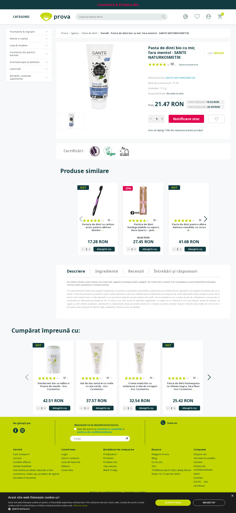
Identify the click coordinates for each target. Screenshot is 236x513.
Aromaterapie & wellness (24, 62)
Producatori (110, 454)
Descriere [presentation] (76, 271)
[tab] (78, 271)
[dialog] (118, 502)
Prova (64, 33)
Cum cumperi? (21, 454)
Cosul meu (67, 470)
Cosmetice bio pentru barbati (22, 54)
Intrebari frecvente (24, 477)
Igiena (74, 33)
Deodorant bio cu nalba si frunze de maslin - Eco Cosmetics (53, 386)
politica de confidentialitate (94, 432)
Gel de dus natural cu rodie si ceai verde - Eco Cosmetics (96, 386)
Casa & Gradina (18, 45)
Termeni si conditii (135, 492)
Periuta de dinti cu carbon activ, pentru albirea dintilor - (98, 227)
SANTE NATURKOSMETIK (180, 77)
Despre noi (200, 454)
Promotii (108, 458)
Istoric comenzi (70, 458)
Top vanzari (110, 466)
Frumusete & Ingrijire (22, 31)
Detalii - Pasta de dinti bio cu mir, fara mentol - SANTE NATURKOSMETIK (145, 33)
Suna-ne (172, 423)
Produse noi (110, 462)
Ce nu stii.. (157, 462)
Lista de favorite (70, 462)
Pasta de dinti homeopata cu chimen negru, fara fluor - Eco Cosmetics (183, 386)
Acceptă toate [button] (173, 502)
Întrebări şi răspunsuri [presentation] (175, 271)
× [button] (232, 496)
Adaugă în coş (104, 249)
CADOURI (15, 68)
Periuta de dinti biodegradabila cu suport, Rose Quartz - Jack (144, 227)
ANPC (197, 473)
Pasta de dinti (89, 33)
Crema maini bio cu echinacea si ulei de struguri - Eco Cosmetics (140, 386)
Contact (198, 462)
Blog (154, 458)
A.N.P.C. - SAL (201, 481)
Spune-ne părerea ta (188, 65)
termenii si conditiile (109, 429)
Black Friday (110, 470)
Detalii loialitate (22, 466)
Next (205, 219)
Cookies (198, 477)
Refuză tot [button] (209, 502)
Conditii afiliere (22, 462)
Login (64, 454)
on (150, 64)
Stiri (154, 466)
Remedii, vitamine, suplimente (20, 77)
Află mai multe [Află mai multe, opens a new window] (80, 505)
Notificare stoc (186, 118)
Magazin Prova (160, 454)
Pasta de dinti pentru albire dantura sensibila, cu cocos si (189, 227)
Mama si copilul (19, 38)
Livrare (17, 458)
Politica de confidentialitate (105, 492)
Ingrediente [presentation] (106, 271)
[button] (79, 509)
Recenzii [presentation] (136, 271)
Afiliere (65, 466)
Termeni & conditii (204, 458)
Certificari (199, 485)
